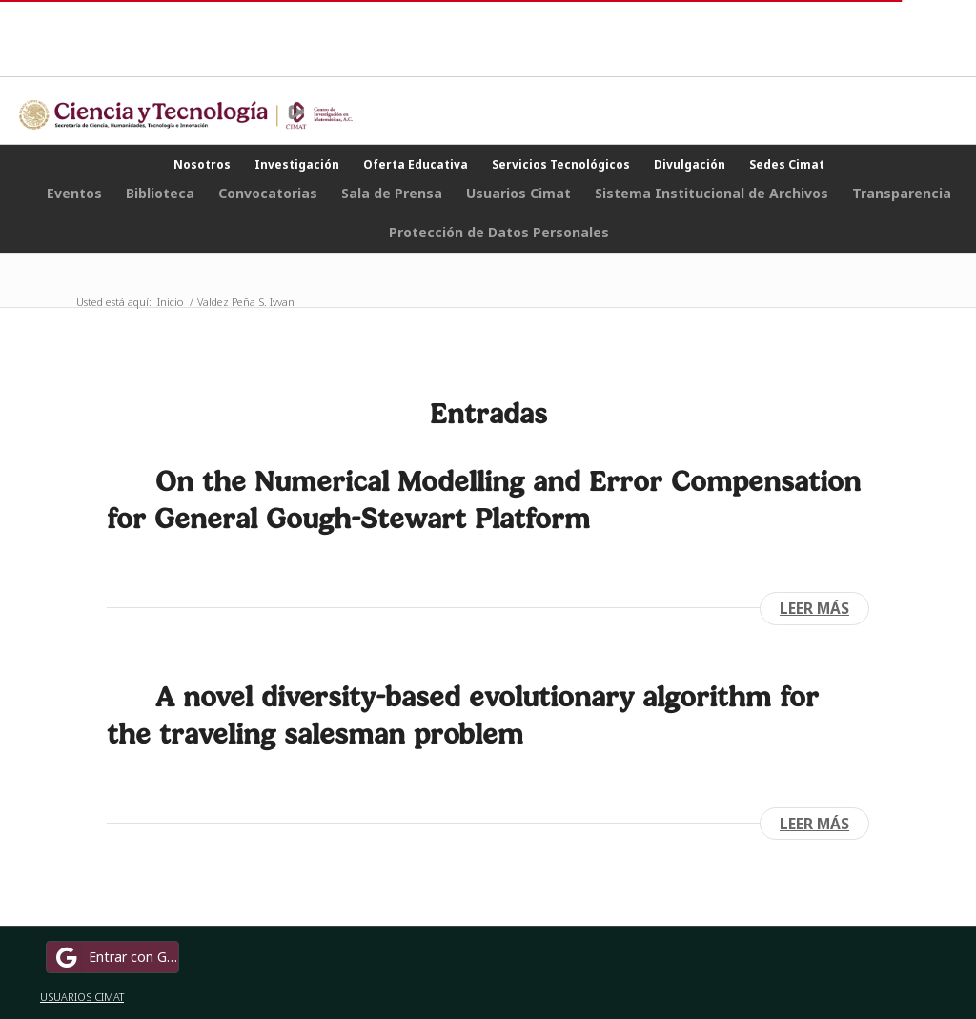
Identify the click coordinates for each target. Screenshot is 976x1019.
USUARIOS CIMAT (82, 996)
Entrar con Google (115, 957)
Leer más (814, 608)
